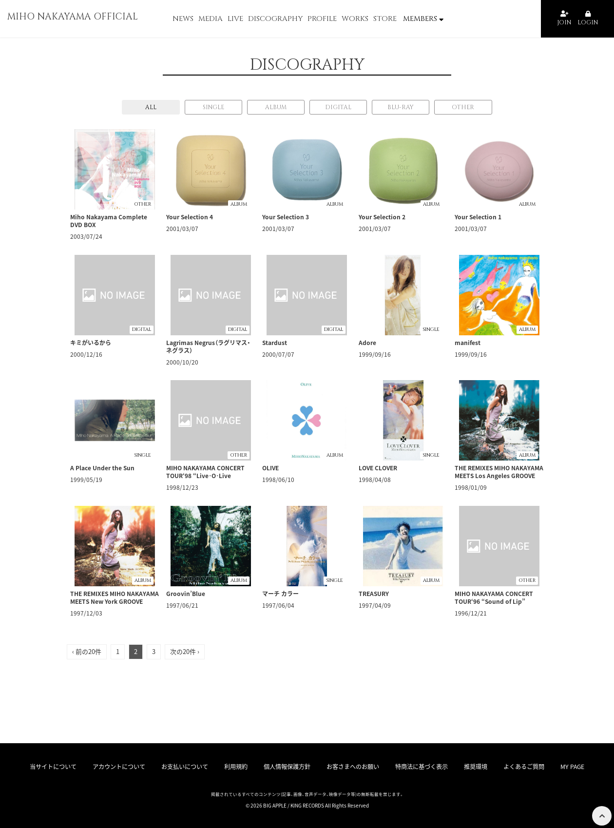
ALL (150, 107)
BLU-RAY (400, 107)
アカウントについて (125, 766)
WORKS (355, 19)
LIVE (235, 19)
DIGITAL (338, 107)
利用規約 (239, 766)
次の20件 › (184, 651)
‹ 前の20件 (86, 651)
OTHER (463, 107)
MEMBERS (423, 19)
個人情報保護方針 (288, 766)
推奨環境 (474, 766)
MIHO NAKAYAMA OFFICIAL (83, 19)
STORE (385, 19)
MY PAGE (566, 766)
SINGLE (213, 107)
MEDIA (210, 19)
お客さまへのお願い (353, 766)
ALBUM (276, 107)
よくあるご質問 (520, 766)
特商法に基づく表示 (421, 766)
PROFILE (322, 19)
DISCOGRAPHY (275, 19)
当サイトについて (60, 766)
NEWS (183, 19)
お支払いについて (190, 766)
